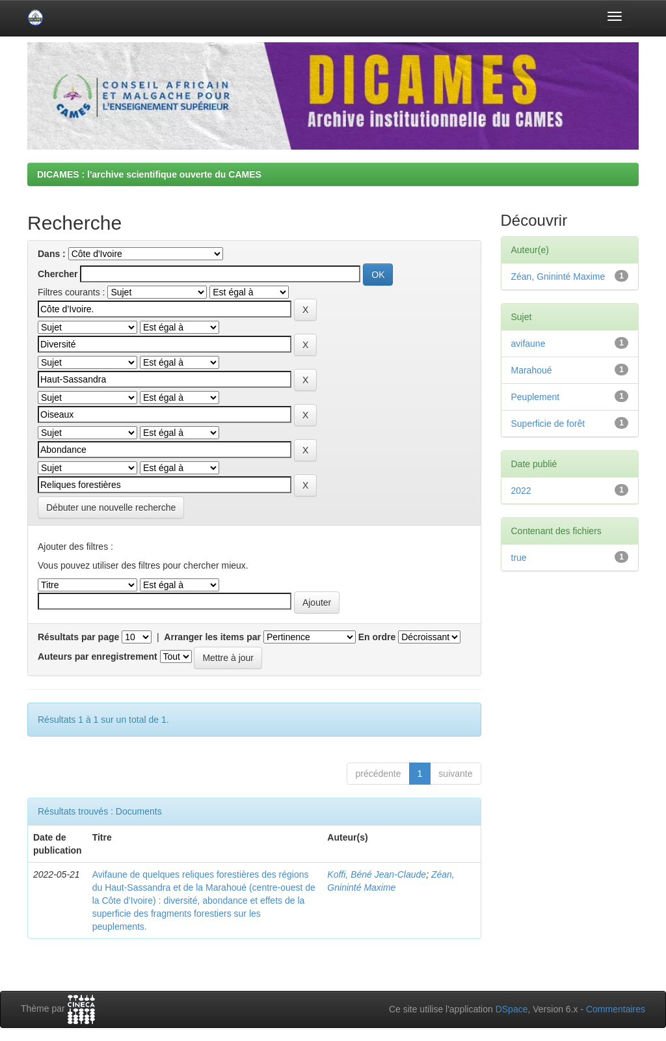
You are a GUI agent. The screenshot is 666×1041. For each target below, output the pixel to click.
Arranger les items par (212, 637)
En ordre (377, 637)
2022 (521, 490)
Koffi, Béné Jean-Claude (376, 874)
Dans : (52, 254)
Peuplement (535, 397)
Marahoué (531, 370)
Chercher (57, 274)
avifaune (528, 343)
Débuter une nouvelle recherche (111, 507)
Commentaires (615, 1009)
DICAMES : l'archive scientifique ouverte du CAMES (149, 174)
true (519, 557)
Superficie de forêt (548, 423)
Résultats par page (78, 637)
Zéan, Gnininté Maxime (558, 276)
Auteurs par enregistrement (97, 656)
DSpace (512, 1009)
